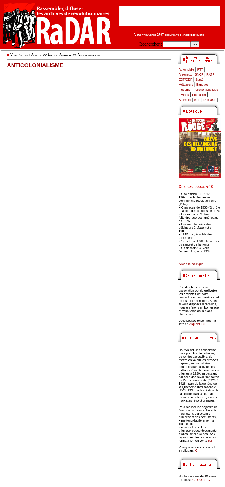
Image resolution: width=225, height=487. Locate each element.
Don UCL (209, 99)
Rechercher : (150, 44)
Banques (202, 84)
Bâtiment (185, 99)
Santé (199, 79)
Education (199, 94)
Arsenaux (185, 74)
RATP (210, 74)
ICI (210, 440)
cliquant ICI (197, 324)
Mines (185, 94)
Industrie (184, 89)
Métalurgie (186, 84)
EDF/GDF (185, 79)
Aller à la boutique (191, 264)
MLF (197, 99)
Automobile (186, 69)
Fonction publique (206, 89)
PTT (200, 69)
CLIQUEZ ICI (201, 479)
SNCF (199, 74)
